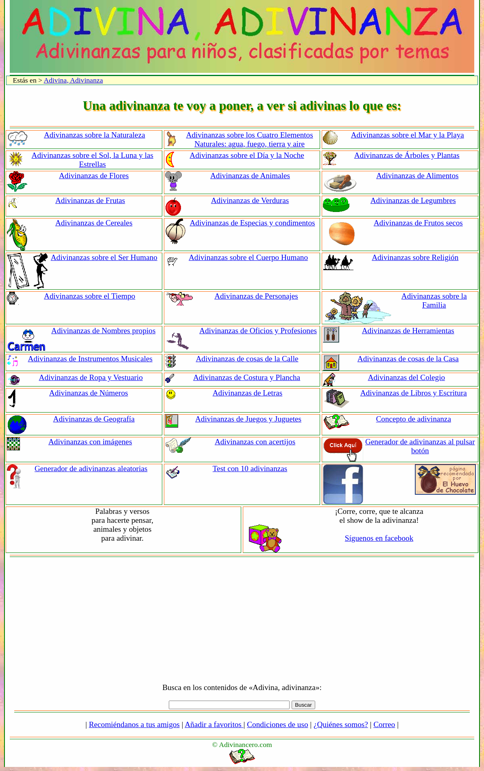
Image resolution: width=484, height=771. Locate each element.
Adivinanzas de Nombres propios (103, 330)
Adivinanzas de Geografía (94, 419)
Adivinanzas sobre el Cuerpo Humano (248, 257)
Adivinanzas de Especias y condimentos (252, 222)
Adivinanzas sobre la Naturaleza (94, 135)
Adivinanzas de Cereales (94, 222)
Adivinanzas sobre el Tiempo (89, 296)
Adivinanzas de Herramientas (408, 330)
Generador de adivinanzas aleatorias (91, 468)
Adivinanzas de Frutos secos (418, 222)
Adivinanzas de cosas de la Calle (247, 358)
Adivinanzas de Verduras (250, 200)
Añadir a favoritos (214, 724)
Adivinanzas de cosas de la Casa (408, 358)
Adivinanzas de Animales (250, 175)
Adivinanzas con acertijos (255, 441)
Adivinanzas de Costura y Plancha (246, 377)
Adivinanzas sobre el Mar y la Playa (407, 135)
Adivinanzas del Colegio (406, 377)
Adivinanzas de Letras (248, 393)
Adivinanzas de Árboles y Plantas (407, 155)
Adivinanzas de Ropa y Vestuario (91, 377)
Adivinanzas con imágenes (90, 441)
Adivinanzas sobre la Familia (434, 300)
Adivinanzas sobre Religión (415, 257)
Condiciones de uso (277, 724)
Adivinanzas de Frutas (90, 200)
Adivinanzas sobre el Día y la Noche (247, 155)
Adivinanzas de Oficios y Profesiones (258, 330)
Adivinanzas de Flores (94, 175)
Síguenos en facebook (379, 538)
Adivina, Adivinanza (73, 80)
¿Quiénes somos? (341, 724)
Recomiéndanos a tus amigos (134, 724)
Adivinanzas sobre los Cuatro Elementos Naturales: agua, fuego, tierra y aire (249, 139)
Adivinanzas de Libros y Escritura (413, 393)
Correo (384, 724)
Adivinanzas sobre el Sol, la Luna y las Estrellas (92, 159)
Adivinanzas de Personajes (256, 296)
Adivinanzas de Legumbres (413, 200)
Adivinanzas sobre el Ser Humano (104, 257)
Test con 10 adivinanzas (250, 468)
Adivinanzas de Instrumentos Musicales (90, 358)
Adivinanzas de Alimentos (417, 175)
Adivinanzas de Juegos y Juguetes (248, 419)
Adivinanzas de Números (88, 393)
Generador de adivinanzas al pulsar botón (420, 446)
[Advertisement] (242, 618)
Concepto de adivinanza (413, 419)
